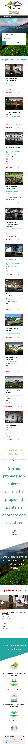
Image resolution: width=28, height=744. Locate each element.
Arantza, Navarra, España (12, 191)
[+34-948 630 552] (14, 531)
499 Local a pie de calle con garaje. (13, 426)
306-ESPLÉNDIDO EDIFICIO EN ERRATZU (12, 80)
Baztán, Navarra (10, 83)
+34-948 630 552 (7, 16)
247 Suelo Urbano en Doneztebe (12, 358)
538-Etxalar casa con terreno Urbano (12, 260)
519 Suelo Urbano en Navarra (12, 329)
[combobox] (14, 35)
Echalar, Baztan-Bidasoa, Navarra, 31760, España (14, 117)
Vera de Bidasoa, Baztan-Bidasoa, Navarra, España (13, 229)
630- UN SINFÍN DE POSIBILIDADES (11, 188)
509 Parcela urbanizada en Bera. (13, 391)
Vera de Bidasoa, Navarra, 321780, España (13, 395)
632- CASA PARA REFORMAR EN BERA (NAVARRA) (12, 224)
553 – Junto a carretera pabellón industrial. (13, 295)
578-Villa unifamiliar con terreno (13, 113)
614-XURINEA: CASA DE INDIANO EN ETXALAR (13, 148)
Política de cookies (9, 742)
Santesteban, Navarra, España (13, 333)
